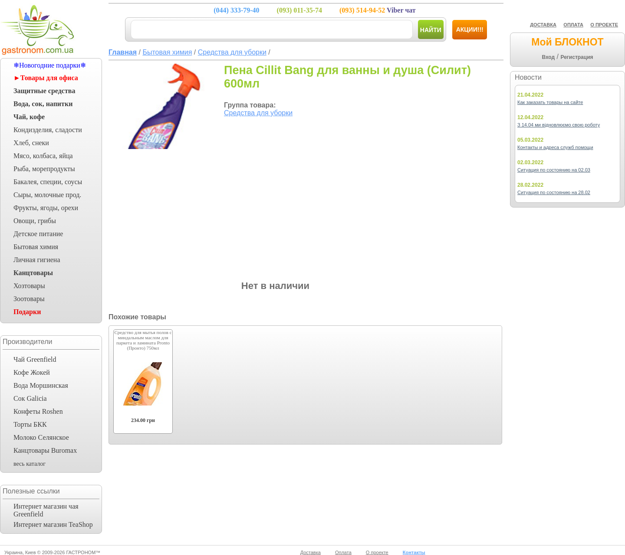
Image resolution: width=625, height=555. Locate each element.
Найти (430, 29)
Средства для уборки (258, 113)
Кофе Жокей (31, 372)
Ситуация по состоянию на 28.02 (553, 192)
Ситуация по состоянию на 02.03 (553, 169)
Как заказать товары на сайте (550, 102)
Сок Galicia (30, 398)
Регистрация (576, 57)
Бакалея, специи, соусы (47, 181)
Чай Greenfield (34, 359)
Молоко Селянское (41, 437)
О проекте (377, 552)
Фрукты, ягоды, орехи (45, 207)
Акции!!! (470, 29)
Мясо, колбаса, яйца (43, 155)
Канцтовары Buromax (45, 450)
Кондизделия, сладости (47, 129)
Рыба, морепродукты (44, 168)
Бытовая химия (35, 246)
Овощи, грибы (34, 220)
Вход (548, 57)
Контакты (414, 552)
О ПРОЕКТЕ (604, 24)
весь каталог (29, 464)
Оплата (343, 552)
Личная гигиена (36, 259)
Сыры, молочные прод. (47, 194)
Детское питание (38, 233)
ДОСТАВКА (543, 24)
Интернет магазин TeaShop (53, 524)
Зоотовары (29, 298)
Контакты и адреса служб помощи (555, 147)
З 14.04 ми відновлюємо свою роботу (558, 124)
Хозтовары (29, 285)
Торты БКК (30, 424)
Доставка (310, 552)
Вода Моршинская (40, 385)
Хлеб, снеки (31, 142)
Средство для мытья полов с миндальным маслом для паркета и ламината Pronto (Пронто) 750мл (142, 340)
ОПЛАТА (573, 24)
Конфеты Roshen (38, 411)
